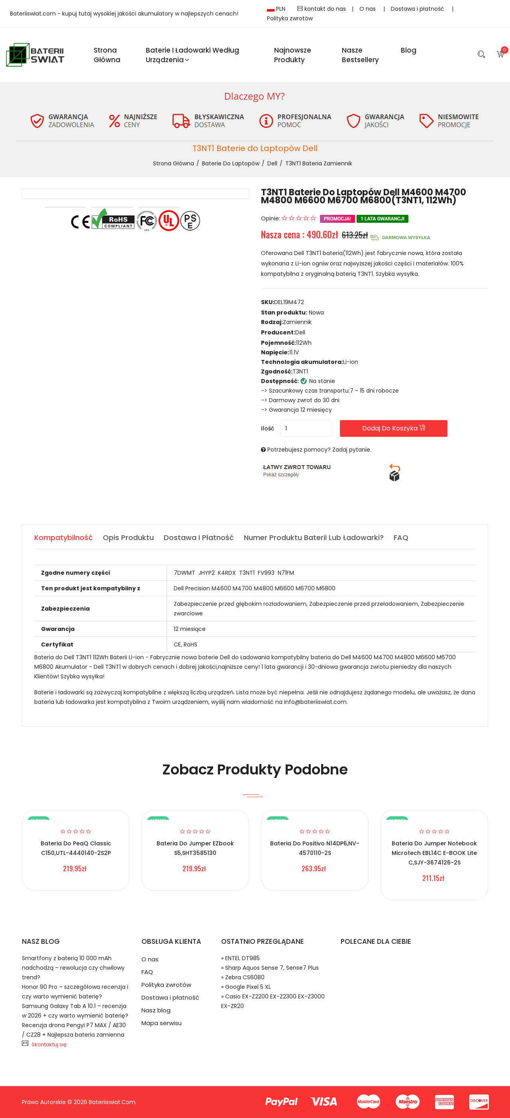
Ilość (267, 428)
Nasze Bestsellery (360, 55)
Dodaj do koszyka (394, 428)
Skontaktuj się (49, 1044)
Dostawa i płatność (418, 9)
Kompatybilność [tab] (63, 537)
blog (408, 50)
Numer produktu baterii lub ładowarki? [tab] (314, 537)
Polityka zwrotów (290, 18)
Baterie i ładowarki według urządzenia (192, 55)
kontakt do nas (321, 9)
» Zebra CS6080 (243, 977)
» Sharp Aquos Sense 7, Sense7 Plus (270, 968)
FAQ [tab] (401, 537)
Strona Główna (107, 55)
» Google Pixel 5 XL (246, 987)
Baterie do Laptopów (230, 163)
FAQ (147, 972)
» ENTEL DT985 (240, 958)
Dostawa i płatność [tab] (199, 537)
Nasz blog (156, 1010)
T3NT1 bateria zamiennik (318, 163)
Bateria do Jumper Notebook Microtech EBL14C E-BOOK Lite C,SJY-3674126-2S (434, 852)
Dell (272, 163)
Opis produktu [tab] (128, 537)
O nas (368, 9)
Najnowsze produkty (292, 55)
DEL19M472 (289, 302)
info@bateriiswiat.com (315, 702)
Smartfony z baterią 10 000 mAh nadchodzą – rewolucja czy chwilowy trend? (73, 967)
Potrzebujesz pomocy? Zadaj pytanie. (319, 450)
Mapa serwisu (161, 1023)
